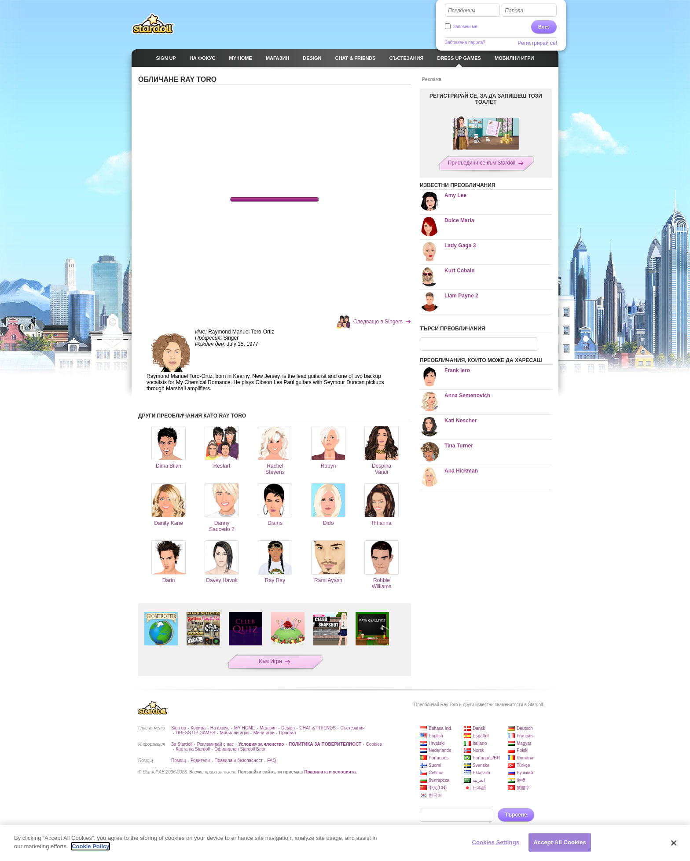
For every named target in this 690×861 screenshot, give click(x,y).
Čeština (436, 772)
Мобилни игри (234, 732)
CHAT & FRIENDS (318, 727)
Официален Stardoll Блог (239, 749)
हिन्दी (521, 780)
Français (525, 735)
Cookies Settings (496, 842)
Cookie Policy (90, 846)
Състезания (352, 727)
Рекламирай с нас (215, 744)
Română (525, 757)
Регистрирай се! (538, 43)
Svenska (481, 765)
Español (480, 735)
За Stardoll (181, 744)
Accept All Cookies (559, 842)
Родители (200, 760)
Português (439, 757)
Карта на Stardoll (192, 749)
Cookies (374, 744)
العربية (479, 780)
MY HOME (244, 727)
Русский (525, 772)
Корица (198, 727)
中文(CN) (438, 787)
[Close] (674, 843)
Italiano (480, 743)
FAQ (271, 760)
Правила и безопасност (238, 760)
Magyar (524, 743)
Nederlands (440, 750)
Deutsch (525, 728)
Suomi (435, 765)
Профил (287, 732)
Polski (523, 750)
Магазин (268, 727)
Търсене (516, 815)
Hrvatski (436, 743)
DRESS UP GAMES (195, 732)
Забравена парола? (465, 42)
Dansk (479, 728)
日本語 (479, 787)
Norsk (478, 750)
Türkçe (523, 765)
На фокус (220, 727)
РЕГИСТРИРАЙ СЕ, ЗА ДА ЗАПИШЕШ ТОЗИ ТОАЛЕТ (485, 99)
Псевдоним (461, 10)
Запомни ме (465, 26)
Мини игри (264, 732)
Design (288, 727)
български (439, 780)
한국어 (435, 795)
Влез (544, 26)
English (436, 735)
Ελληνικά (481, 772)
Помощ (178, 760)
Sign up (178, 727)
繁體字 (523, 787)
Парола (514, 10)
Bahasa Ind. (440, 728)
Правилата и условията (330, 771)
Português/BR (486, 757)
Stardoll (153, 23)
